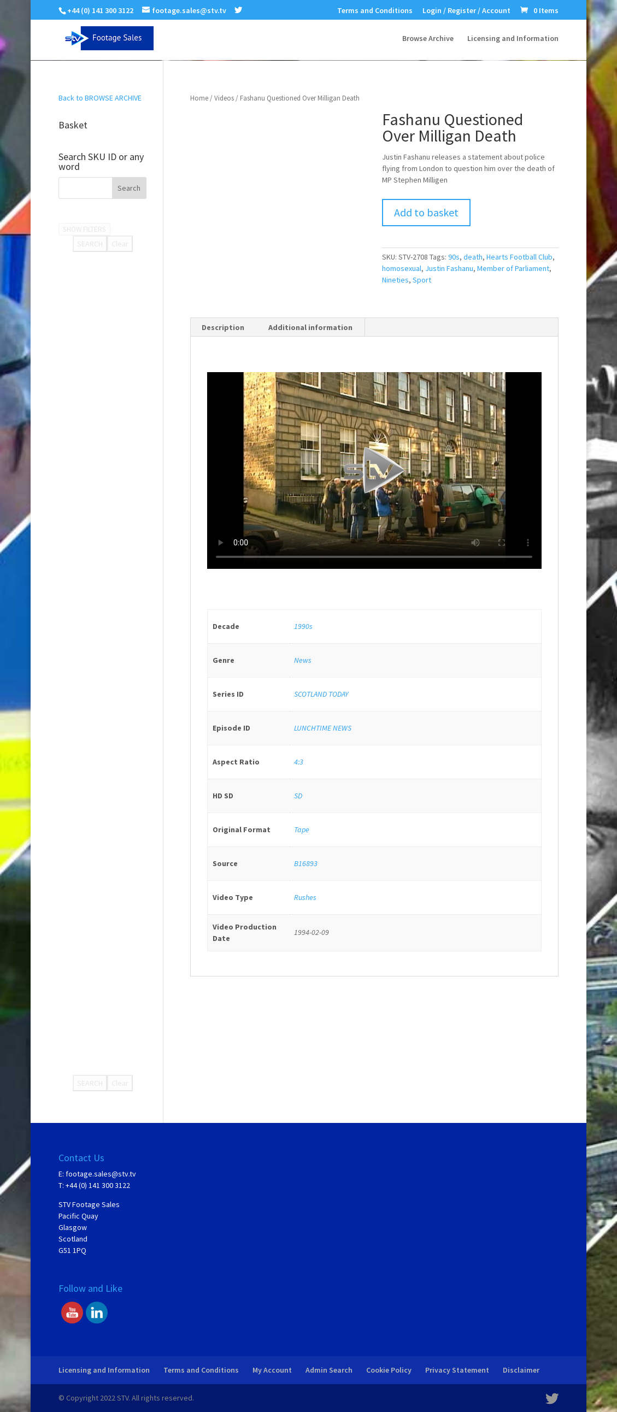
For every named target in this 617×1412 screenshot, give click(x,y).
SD (298, 796)
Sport (422, 280)
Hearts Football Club (519, 257)
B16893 (306, 863)
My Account (272, 1370)
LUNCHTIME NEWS (322, 728)
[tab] (223, 327)
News (303, 660)
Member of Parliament (513, 268)
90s (454, 257)
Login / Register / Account (466, 11)
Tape (301, 829)
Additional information (310, 327)
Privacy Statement (457, 1370)
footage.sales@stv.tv (101, 1174)
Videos (224, 98)
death (473, 257)
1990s (303, 626)
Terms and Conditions (375, 11)
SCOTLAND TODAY (321, 694)
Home (199, 98)
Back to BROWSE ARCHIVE (100, 98)
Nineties (395, 280)
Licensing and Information (513, 38)
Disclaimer (521, 1370)
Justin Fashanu (449, 268)
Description (223, 327)
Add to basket (426, 212)
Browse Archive (428, 38)
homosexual (401, 268)
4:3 (298, 762)
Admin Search (328, 1370)
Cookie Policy (389, 1370)
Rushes (305, 897)
